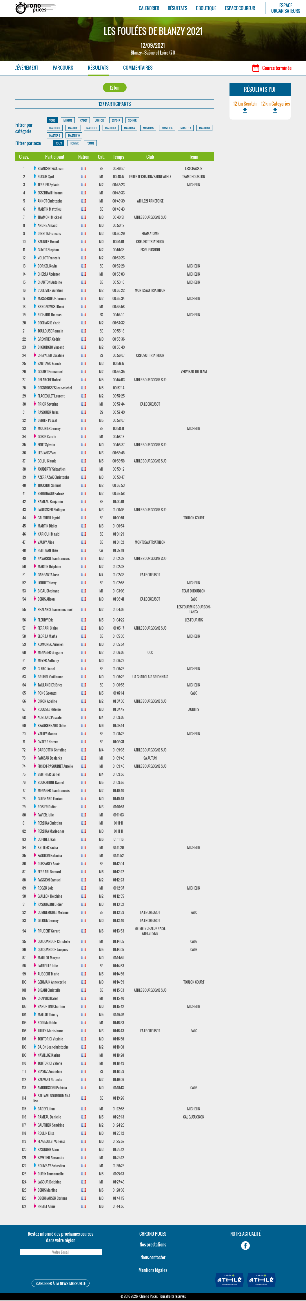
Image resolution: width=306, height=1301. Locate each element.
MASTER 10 (74, 136)
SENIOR (132, 121)
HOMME (74, 144)
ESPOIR (116, 121)
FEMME (90, 144)
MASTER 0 (54, 128)
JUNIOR (99, 121)
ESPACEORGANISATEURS (285, 8)
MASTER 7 (186, 128)
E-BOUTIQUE (206, 8)
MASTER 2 (91, 128)
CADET (83, 121)
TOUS (52, 121)
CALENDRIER (149, 8)
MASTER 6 (167, 128)
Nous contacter (153, 1258)
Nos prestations (153, 1245)
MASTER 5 (148, 128)
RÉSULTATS (177, 8)
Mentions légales (153, 1270)
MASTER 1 (73, 128)
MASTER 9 (54, 136)
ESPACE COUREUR (240, 8)
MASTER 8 (204, 128)
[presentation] (60, 1268)
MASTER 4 (129, 128)
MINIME (67, 121)
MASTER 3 (110, 128)
